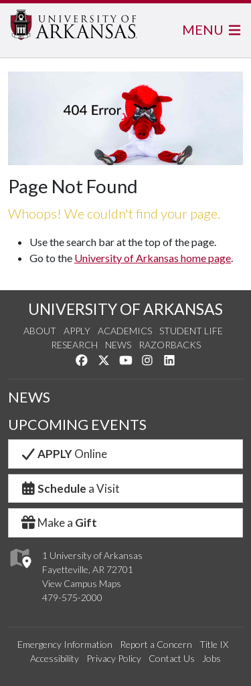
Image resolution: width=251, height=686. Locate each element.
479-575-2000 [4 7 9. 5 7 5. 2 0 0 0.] (72, 597)
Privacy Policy (113, 658)
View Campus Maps (81, 583)
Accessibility (54, 658)
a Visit (69, 488)
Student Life (191, 330)
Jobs (211, 658)
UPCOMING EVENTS (77, 424)
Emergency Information (64, 644)
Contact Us (172, 658)
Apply (77, 330)
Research (74, 344)
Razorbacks (170, 344)
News (118, 344)
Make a (58, 523)
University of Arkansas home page (152, 257)
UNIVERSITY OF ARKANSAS (125, 309)
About (39, 330)
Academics (125, 330)
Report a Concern (156, 644)
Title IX (213, 644)
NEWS (29, 397)
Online (63, 454)
